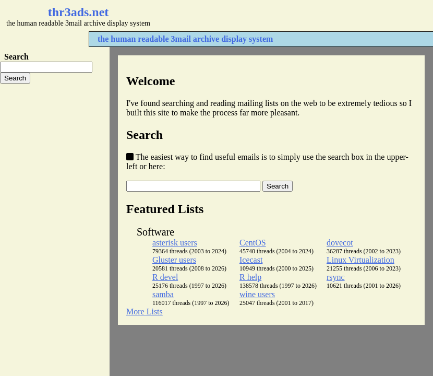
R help (250, 277)
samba (163, 294)
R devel (165, 277)
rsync (336, 277)
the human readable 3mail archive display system (185, 38)
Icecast (250, 259)
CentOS (252, 242)
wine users (257, 294)
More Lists (144, 311)
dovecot (340, 242)
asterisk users (174, 242)
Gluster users (174, 259)
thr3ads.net (78, 12)
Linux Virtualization (360, 259)
